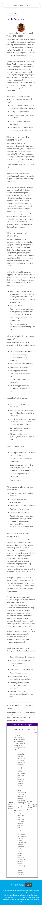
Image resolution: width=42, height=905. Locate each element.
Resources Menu (20, 5)
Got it (29, 885)
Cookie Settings (17, 885)
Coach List (12, 14)
